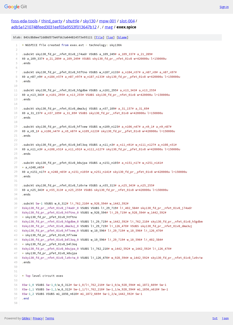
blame (122, 37)
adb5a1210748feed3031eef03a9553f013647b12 (54, 26)
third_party (51, 20)
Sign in (224, 7)
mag (109, 26)
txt (215, 318)
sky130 (89, 20)
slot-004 (127, 20)
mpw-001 (107, 20)
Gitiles (26, 318)
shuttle (72, 20)
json (225, 318)
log (110, 37)
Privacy (38, 318)
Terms (49, 318)
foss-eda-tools (24, 20)
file (99, 37)
